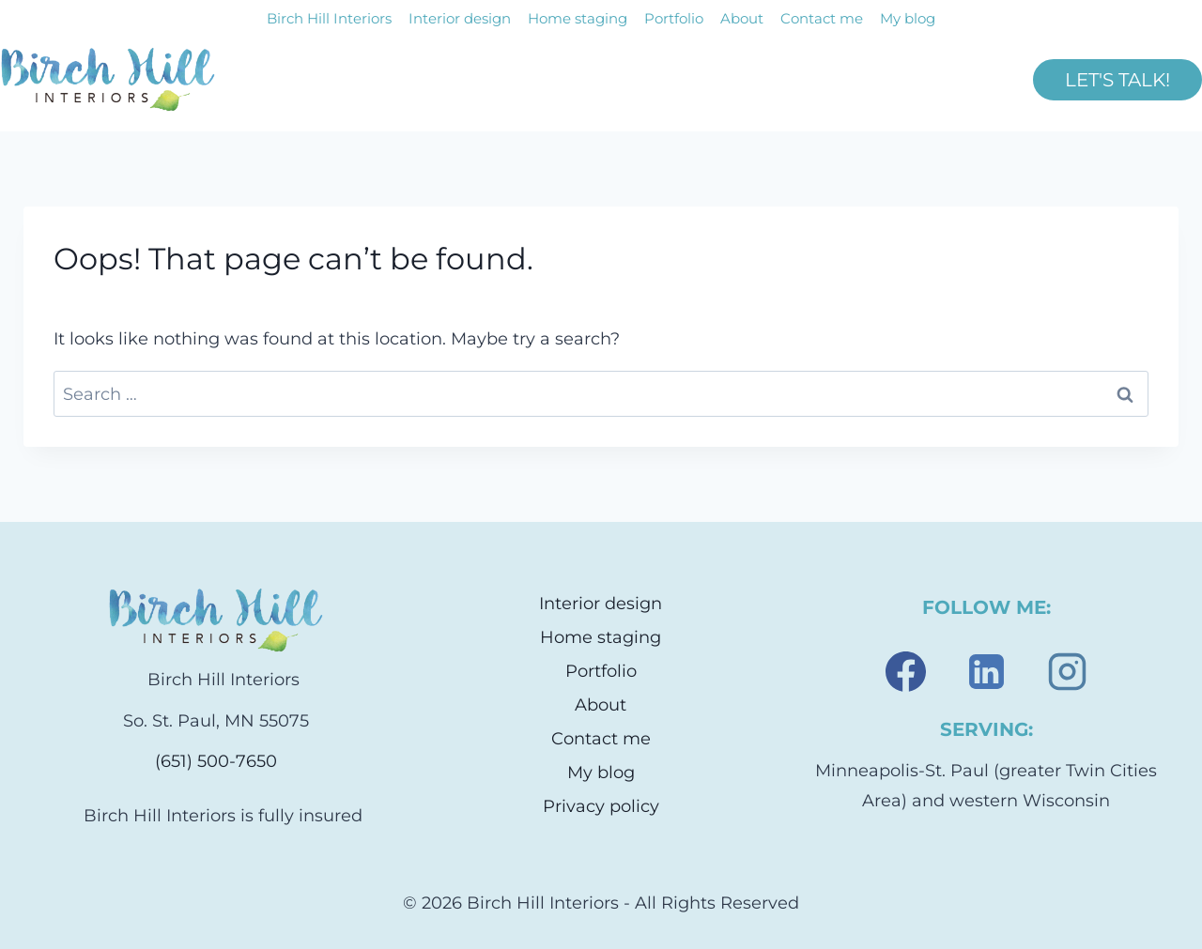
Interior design (459, 18)
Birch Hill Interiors (329, 18)
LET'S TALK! (1117, 80)
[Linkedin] (986, 671)
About (741, 18)
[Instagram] (1066, 671)
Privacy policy (601, 806)
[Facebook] (905, 671)
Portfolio (673, 18)
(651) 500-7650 (216, 761)
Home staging (577, 18)
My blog (907, 18)
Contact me (821, 18)
